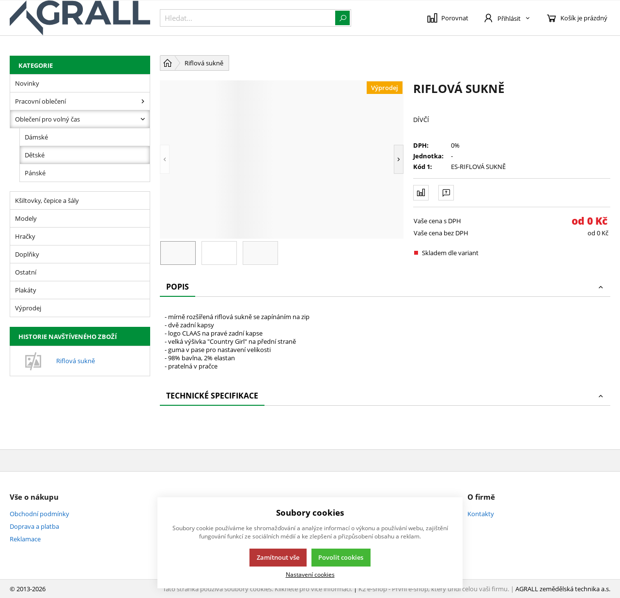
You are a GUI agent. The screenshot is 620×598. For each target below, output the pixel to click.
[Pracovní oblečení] (143, 101)
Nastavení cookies (310, 574)
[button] (165, 159)
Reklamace (25, 539)
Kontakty (480, 513)
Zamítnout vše (278, 557)
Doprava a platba (34, 526)
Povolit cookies (340, 557)
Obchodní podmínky (39, 513)
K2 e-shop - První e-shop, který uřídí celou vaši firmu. (433, 588)
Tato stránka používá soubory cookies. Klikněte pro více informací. (257, 588)
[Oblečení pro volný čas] (143, 119)
